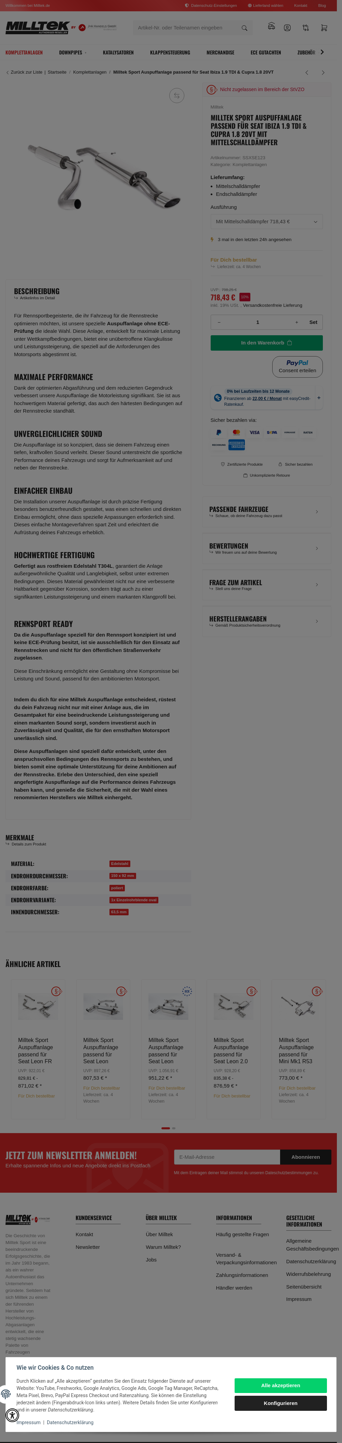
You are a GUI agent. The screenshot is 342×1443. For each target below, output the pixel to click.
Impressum (29, 1422)
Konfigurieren (280, 1403)
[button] (12, 1415)
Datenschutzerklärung (70, 1422)
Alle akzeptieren (280, 1385)
